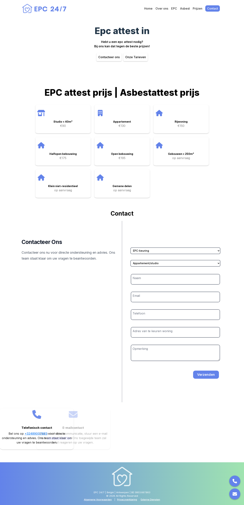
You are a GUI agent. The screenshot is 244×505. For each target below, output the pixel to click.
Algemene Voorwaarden (98, 499)
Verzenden (206, 374)
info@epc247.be (37, 438)
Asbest (185, 8)
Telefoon (139, 313)
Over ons (161, 8)
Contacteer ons (109, 57)
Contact (212, 8)
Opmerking (140, 349)
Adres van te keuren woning (152, 331)
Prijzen (197, 8)
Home (148, 8)
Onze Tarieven (135, 57)
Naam (137, 278)
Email (136, 296)
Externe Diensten (150, 499)
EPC (174, 8)
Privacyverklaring (127, 499)
